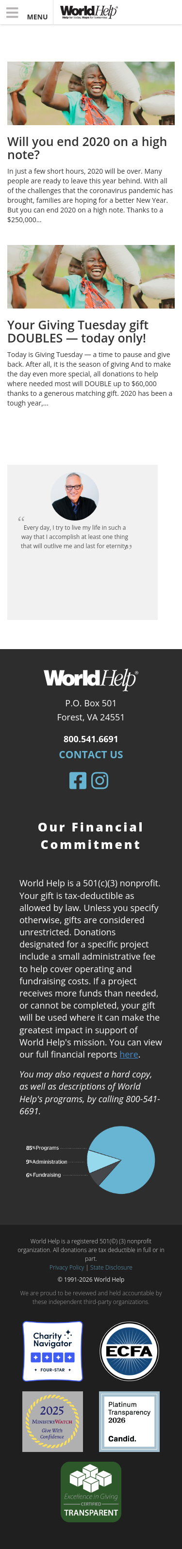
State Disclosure (111, 1267)
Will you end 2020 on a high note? (87, 148)
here (128, 1054)
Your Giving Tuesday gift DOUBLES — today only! (78, 331)
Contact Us (91, 754)
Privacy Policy (67, 1267)
